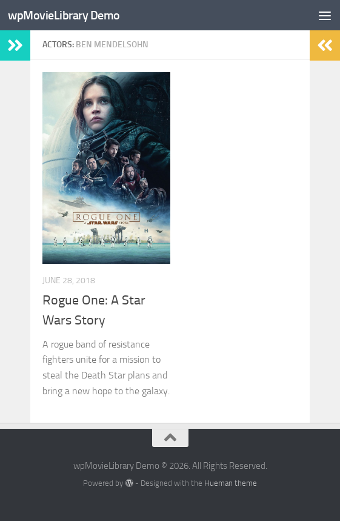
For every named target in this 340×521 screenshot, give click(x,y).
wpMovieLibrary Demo (66, 14)
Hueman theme (230, 483)
